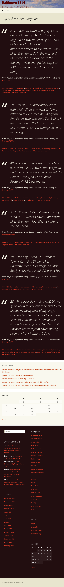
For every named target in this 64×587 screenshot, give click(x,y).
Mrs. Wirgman (49, 90)
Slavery (33, 503)
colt (11, 200)
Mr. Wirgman (41, 90)
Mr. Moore (25, 90)
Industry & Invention (37, 472)
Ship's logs (34, 499)
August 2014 (8, 512)
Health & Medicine (37, 469)
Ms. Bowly (26, 289)
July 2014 (7, 515)
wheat (58, 352)
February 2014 (9, 532)
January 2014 (8, 536)
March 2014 (8, 529)
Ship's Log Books (36, 496)
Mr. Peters (32, 90)
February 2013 (9, 546)
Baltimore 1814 (36, 449)
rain (29, 151)
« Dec (4, 419)
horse (15, 200)
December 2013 (9, 539)
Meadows (24, 352)
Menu (4, 11)
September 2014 (9, 509)
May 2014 (7, 522)
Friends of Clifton (8, 80)
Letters (33, 479)
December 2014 (9, 498)
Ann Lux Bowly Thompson (40, 198)
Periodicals (35, 486)
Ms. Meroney (23, 151)
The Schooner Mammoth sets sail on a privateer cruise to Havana (14, 482)
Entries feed (35, 527)
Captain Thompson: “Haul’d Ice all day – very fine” (18, 379)
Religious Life (35, 493)
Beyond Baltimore (37, 456)
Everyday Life (35, 462)
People (33, 482)
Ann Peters (36, 149)
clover (18, 352)
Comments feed (36, 530)
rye (42, 352)
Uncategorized (36, 506)
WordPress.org (36, 534)
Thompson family (49, 352)
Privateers (34, 489)
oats (38, 352)
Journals (28, 88)
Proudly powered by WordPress (12, 583)
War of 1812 (35, 509)
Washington (6, 93)
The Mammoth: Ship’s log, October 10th (14, 464)
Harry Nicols (55, 88)
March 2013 (8, 542)
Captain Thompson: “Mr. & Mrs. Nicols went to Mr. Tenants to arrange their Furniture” (29, 385)
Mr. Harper (53, 287)
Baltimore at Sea (36, 452)
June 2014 (7, 519)
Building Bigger (36, 459)
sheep (11, 245)
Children (12, 352)
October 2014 (8, 505)
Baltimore (21, 88)
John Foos (21, 200)
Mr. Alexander (17, 90)
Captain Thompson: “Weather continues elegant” (18, 375)
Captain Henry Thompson (43, 88)
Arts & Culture (35, 442)
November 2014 (9, 502)
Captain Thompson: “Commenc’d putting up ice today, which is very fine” (25, 382)
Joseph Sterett (7, 90)
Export (33, 466)
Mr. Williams (53, 242)
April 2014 (7, 525)
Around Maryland (36, 439)
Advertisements (36, 435)
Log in (33, 524)
